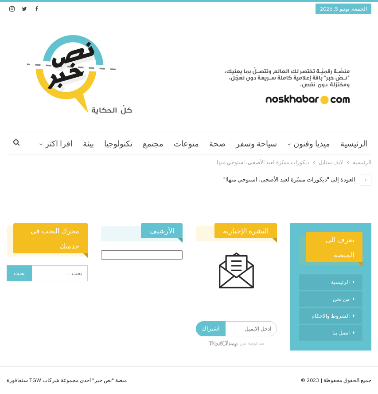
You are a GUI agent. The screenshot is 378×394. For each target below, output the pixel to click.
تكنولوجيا (118, 143)
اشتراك (211, 328)
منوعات (186, 143)
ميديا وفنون (311, 143)
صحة (217, 143)
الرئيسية (353, 143)
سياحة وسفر (256, 143)
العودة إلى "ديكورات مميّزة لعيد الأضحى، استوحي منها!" (297, 179)
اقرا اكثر (59, 143)
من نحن (341, 299)
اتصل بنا (341, 332)
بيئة (88, 143)
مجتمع (153, 143)
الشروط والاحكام (331, 315)
